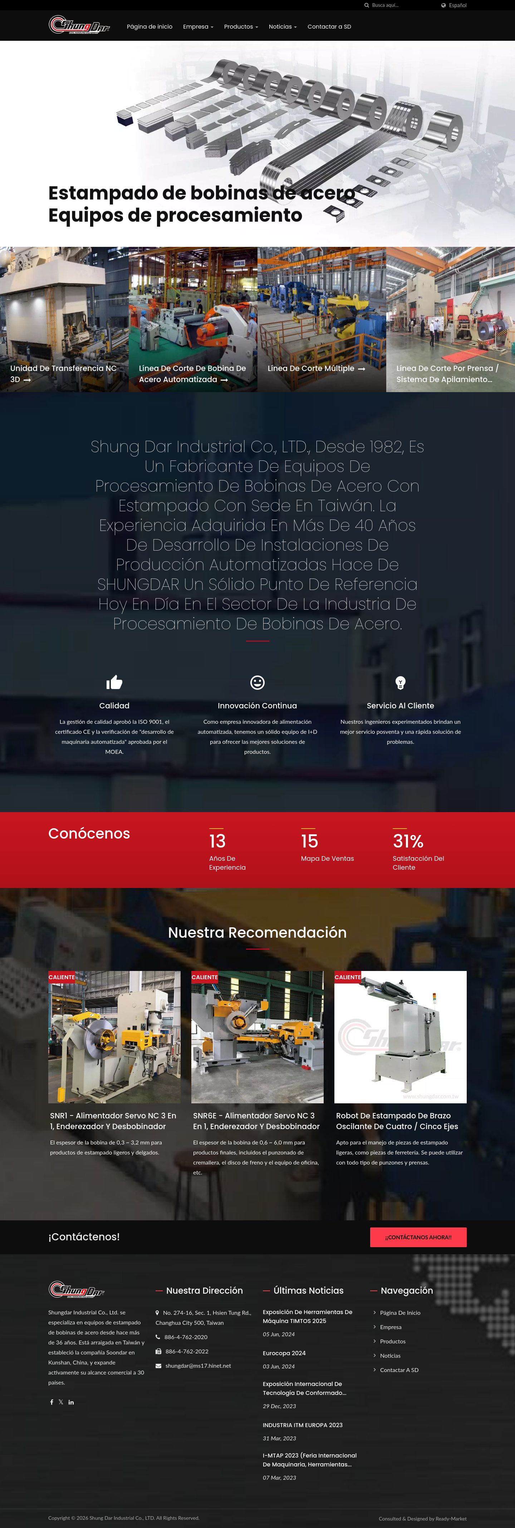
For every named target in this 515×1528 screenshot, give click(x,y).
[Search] (404, 5)
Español (458, 5)
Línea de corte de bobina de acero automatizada (192, 373)
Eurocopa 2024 (284, 1353)
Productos (241, 27)
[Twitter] (61, 1402)
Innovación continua (257, 705)
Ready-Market (451, 1518)
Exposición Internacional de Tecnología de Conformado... (305, 1388)
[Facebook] (51, 1402)
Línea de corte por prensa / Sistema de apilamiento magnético (448, 373)
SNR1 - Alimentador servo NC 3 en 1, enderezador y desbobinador (113, 1121)
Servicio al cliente (401, 705)
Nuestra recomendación (257, 933)
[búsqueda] (367, 5)
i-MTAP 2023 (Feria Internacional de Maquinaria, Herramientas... (310, 1460)
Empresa (198, 27)
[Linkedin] (71, 1402)
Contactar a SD (329, 27)
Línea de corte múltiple (317, 368)
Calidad (114, 705)
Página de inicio (149, 27)
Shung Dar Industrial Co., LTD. (122, 1518)
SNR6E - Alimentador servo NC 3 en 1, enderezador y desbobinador (256, 1121)
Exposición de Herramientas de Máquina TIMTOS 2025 (307, 1316)
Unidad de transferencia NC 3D (63, 373)
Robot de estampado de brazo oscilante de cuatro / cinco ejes (397, 1121)
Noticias (283, 27)
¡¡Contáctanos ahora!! (418, 1237)
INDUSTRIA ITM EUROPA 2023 (303, 1425)
